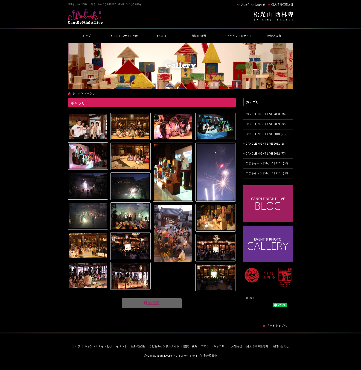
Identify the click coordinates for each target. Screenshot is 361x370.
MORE (151, 303)
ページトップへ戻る (274, 325)
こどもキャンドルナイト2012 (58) (267, 173)
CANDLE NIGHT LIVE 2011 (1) (265, 143)
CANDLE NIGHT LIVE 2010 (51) (265, 134)
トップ (86, 35)
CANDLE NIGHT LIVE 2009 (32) (265, 124)
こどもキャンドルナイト (236, 35)
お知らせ (259, 4)
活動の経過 (199, 35)
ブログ (244, 4)
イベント (161, 35)
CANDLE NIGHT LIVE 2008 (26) (265, 114)
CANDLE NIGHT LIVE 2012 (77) (265, 153)
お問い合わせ (280, 346)
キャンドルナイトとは (124, 35)
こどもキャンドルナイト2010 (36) (267, 163)
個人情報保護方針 (282, 4)
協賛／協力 (274, 35)
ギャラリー (220, 346)
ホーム (76, 93)
